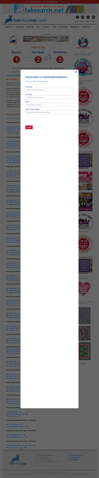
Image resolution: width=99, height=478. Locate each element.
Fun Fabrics (12, 275)
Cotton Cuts (12, 366)
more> (87, 278)
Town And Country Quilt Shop (18, 305)
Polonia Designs (14, 278)
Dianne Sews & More (15, 374)
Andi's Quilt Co (12, 148)
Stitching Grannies (14, 317)
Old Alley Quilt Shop (15, 389)
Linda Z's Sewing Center (16, 240)
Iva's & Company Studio (16, 387)
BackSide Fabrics (13, 143)
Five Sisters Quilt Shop (16, 254)
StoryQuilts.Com (14, 424)
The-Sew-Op (12, 131)
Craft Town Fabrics (15, 160)
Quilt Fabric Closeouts (15, 141)
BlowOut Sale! (75, 27)
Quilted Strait (13, 175)
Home (77, 21)
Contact (93, 21)
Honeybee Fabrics (14, 280)
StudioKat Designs (14, 127)
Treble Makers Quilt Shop (17, 250)
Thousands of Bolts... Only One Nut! (20, 445)
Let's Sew (12, 330)
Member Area (30, 71)
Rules (87, 21)
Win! (39, 27)
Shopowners (86, 27)
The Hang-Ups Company (16, 326)
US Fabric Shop (13, 200)
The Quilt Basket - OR (15, 435)
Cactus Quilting (13, 361)
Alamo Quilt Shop (14, 225)
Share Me (83, 51)
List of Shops (20, 27)
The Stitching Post (14, 177)
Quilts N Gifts (13, 338)
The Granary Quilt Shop (16, 217)
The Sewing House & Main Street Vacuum (22, 288)
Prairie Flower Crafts (15, 263)
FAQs (50, 71)
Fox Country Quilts (14, 242)
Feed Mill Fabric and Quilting (18, 328)
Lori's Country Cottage (15, 156)
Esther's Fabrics (13, 376)
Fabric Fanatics (13, 303)
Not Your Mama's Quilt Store (18, 213)
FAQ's (54, 27)
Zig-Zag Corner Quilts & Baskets (19, 265)
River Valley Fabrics (15, 267)
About (82, 21)
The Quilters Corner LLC (16, 437)
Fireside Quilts (13, 313)
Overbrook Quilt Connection (17, 238)
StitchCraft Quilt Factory (16, 414)
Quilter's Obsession (15, 215)
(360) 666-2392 (76, 457)
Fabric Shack (12, 171)
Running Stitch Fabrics (16, 403)
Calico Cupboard (14, 315)
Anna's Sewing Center (15, 185)
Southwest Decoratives (16, 192)
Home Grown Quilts (15, 162)
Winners (47, 27)
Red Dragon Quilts (14, 301)
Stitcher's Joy (13, 416)
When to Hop (61, 71)
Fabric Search (63, 27)
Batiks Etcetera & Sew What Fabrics (20, 158)
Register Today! (66, 2)
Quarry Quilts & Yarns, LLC (17, 399)
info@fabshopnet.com (77, 455)
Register (22, 71)
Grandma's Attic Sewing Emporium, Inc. (21, 227)
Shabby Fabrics (13, 412)
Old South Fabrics (14, 391)
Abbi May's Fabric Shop (16, 190)
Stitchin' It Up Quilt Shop (16, 292)
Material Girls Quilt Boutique (17, 129)
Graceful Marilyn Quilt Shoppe (17, 145)
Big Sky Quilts (13, 229)
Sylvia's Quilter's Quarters (17, 426)
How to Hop (30, 27)
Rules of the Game (39, 83)
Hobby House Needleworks (17, 290)
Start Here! (9, 27)
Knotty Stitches (13, 252)
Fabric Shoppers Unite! (16, 447)
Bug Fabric (11, 133)
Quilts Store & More (15, 401)
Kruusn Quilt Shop (14, 340)
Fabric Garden (13, 378)
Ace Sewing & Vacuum (16, 343)
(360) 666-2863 (74, 459)
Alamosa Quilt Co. (14, 204)
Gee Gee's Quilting (14, 187)
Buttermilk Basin (14, 353)
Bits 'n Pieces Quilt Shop (16, 351)
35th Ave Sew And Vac (16, 173)
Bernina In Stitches (14, 349)
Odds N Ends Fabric (15, 202)
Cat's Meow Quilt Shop (16, 363)
